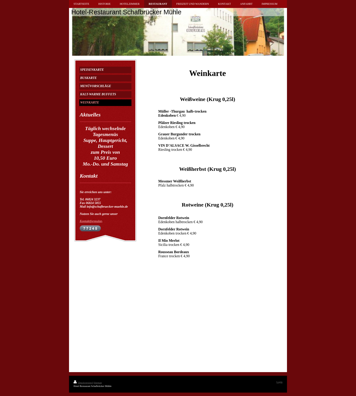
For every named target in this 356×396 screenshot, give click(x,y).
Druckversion (83, 382)
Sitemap (98, 382)
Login (279, 382)
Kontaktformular (91, 221)
